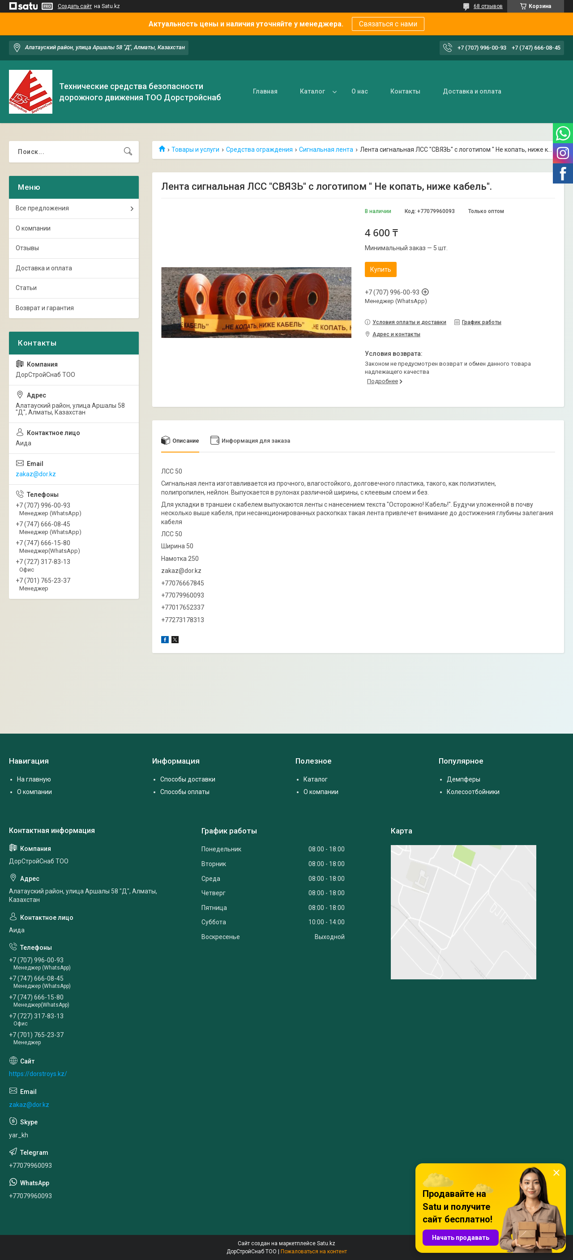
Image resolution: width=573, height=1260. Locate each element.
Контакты (405, 91)
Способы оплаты (185, 791)
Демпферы (463, 779)
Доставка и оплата (472, 91)
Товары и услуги (195, 149)
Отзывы (27, 248)
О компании (33, 228)
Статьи (26, 287)
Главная (265, 91)
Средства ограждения (259, 149)
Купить (380, 269)
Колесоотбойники (473, 791)
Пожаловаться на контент (314, 1251)
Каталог (312, 91)
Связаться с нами (388, 24)
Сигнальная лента (326, 149)
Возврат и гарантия (45, 308)
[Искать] (128, 151)
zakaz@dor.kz (36, 474)
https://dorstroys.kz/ (38, 1073)
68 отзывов (488, 6)
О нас (359, 91)
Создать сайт (75, 6)
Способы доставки (187, 779)
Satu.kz (326, 1243)
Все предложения (42, 208)
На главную (34, 779)
